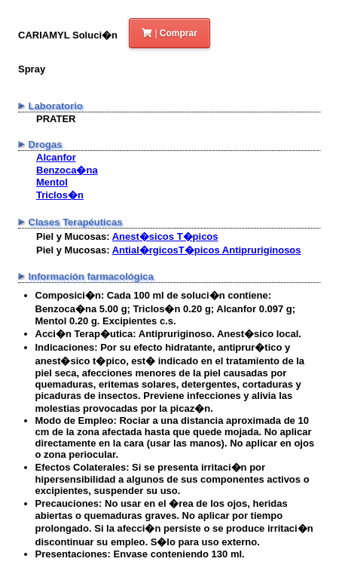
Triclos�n (60, 195)
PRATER (55, 118)
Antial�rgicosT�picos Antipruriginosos (206, 250)
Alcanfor (56, 157)
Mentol (52, 182)
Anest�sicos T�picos (165, 236)
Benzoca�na (67, 170)
